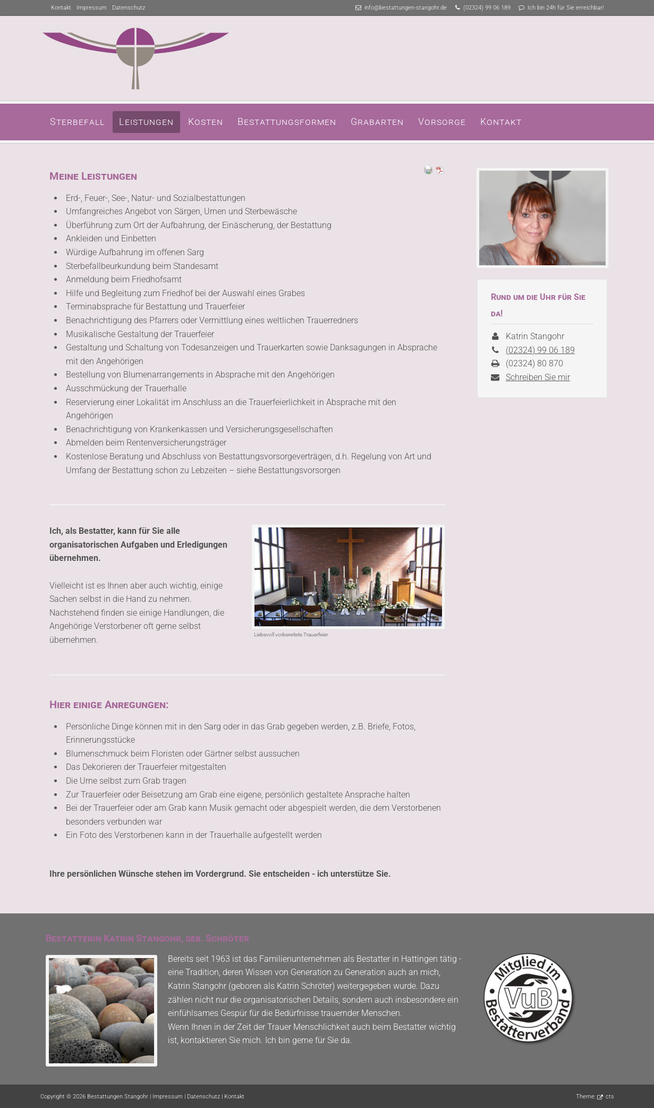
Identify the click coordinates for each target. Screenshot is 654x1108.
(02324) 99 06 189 (487, 7)
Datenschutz (128, 7)
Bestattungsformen (286, 121)
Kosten (205, 121)
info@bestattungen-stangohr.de (405, 7)
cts (610, 1096)
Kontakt (61, 7)
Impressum (92, 7)
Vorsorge (442, 121)
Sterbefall (77, 121)
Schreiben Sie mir (538, 377)
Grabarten (377, 121)
